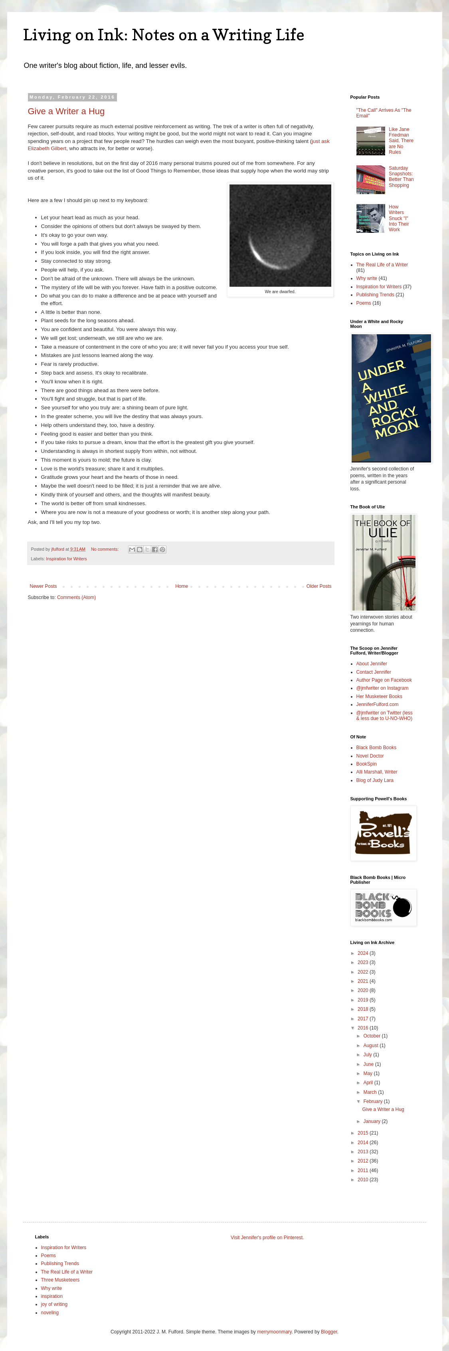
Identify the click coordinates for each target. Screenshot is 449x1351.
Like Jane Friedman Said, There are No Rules (401, 141)
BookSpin (366, 764)
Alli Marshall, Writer (377, 772)
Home (181, 586)
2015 (364, 1133)
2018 (364, 1009)
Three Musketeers (60, 1280)
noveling (50, 1312)
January (372, 1121)
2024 (364, 953)
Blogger (329, 1332)
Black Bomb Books (376, 747)
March (370, 1092)
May (368, 1073)
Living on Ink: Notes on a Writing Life (164, 34)
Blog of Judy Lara (375, 780)
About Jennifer (371, 664)
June (369, 1064)
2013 (364, 1152)
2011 (364, 1170)
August (371, 1045)
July (368, 1054)
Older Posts (319, 586)
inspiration (52, 1296)
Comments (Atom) (76, 597)
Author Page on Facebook (384, 680)
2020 (364, 990)
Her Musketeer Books (379, 696)
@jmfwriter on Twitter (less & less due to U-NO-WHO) (384, 715)
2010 (364, 1179)
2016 (364, 1028)
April (368, 1082)
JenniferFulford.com (377, 704)
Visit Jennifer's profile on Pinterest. (267, 1237)
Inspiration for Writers (66, 558)
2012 (364, 1161)
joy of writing (54, 1304)
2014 (364, 1142)
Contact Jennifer (373, 672)
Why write (367, 278)
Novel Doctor (370, 756)
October (372, 1036)
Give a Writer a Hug (66, 111)
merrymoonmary (274, 1332)
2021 (364, 981)
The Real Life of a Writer (382, 265)
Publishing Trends (375, 295)
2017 (364, 1019)
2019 (364, 1000)
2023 (364, 962)
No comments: (105, 549)
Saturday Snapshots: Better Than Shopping (401, 176)
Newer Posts (43, 586)
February (373, 1101)
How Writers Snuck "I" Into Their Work (399, 218)
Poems (363, 303)
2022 (364, 972)
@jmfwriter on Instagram (382, 688)
